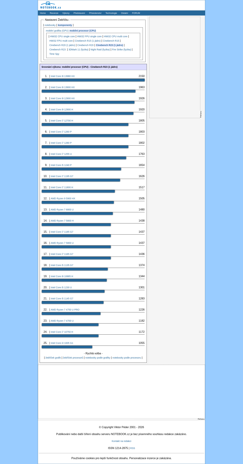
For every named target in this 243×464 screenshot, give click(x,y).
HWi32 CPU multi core (115, 36)
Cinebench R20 (85, 45)
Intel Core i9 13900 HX (63, 87)
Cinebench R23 (57, 49)
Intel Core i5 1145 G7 (62, 298)
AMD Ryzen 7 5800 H (62, 220)
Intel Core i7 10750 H (62, 332)
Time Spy (54, 54)
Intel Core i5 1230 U (61, 287)
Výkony (66, 13)
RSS (132, 448)
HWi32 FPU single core (89, 36)
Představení (79, 13)
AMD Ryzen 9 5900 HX (63, 198)
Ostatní (124, 13)
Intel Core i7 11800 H (62, 187)
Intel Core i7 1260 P (61, 131)
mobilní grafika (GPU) (57, 30)
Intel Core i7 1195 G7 (62, 176)
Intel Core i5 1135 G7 (62, 265)
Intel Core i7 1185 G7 (62, 231)
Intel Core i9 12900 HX (63, 98)
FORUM (136, 13)
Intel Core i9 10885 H (62, 276)
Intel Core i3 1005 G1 (62, 343)
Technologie (111, 13)
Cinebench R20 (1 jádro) (62, 45)
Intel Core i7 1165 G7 (62, 254)
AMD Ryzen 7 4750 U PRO (65, 309)
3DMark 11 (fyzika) (78, 49)
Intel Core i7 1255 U (61, 154)
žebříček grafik (53, 357)
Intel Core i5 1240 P (61, 165)
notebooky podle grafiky (97, 357)
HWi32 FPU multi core (61, 40)
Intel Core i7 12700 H (62, 120)
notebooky (50, 25)
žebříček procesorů (73, 357)
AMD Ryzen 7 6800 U (62, 209)
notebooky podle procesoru (127, 357)
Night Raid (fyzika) (100, 49)
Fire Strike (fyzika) (121, 49)
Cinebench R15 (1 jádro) (88, 40)
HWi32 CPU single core (62, 36)
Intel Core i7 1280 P (61, 143)
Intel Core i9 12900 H (62, 109)
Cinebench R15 (111, 40)
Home (43, 13)
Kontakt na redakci (121, 441)
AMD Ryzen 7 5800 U (62, 243)
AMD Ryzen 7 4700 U (62, 320)
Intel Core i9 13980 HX (63, 76)
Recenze (54, 13)
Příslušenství (95, 13)
